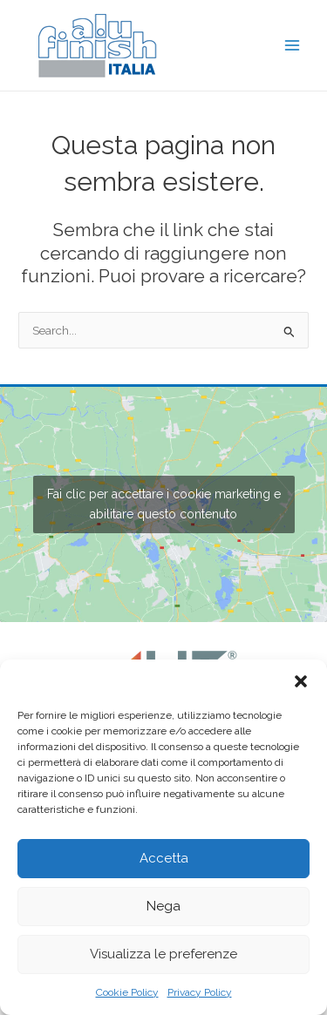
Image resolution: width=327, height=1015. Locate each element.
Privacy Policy (199, 992)
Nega (163, 906)
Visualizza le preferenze (163, 954)
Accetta (164, 858)
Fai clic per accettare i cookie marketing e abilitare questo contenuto (164, 504)
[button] (301, 681)
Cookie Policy (127, 992)
